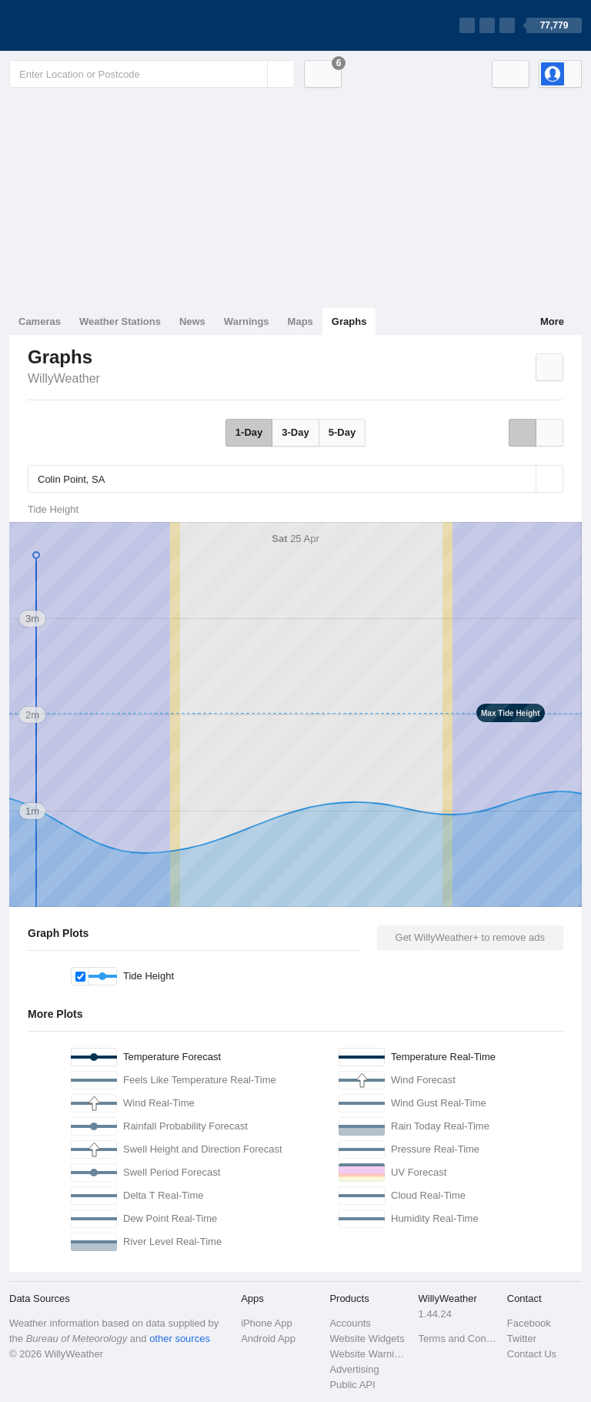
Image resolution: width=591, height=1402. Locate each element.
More (552, 321)
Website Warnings (369, 1354)
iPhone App (266, 1323)
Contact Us (531, 1354)
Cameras (39, 321)
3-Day (295, 432)
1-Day (248, 432)
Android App (268, 1338)
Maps (300, 321)
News (192, 321)
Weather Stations (120, 321)
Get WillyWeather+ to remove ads (470, 937)
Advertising (354, 1369)
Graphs (349, 321)
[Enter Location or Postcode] (152, 74)
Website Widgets (366, 1338)
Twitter (521, 1338)
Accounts (349, 1323)
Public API (352, 1384)
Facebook (529, 1323)
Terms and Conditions (458, 1338)
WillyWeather (64, 378)
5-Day (342, 432)
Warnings (246, 321)
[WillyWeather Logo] (81, 25)
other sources (179, 1338)
